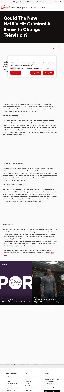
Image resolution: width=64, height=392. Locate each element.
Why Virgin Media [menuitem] (22, 8)
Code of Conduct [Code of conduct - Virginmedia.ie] (29, 388)
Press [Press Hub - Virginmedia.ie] (7, 379)
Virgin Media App (42, 2)
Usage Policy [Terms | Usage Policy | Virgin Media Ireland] (28, 381)
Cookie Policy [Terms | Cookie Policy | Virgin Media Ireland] (28, 385)
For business (32, 2)
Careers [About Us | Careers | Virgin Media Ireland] (8, 381)
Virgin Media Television (21, 2)
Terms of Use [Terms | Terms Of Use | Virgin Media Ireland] (28, 379)
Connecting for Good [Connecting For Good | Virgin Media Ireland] (11, 383)
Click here (13, 68)
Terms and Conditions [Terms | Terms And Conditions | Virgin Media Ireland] (30, 376)
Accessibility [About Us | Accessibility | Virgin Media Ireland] (9, 385)
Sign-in (51, 2)
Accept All (48, 73)
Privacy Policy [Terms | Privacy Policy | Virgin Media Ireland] (28, 390)
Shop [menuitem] (13, 8)
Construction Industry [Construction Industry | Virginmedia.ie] (49, 381)
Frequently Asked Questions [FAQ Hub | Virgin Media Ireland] (51, 379)
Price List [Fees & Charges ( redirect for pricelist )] (27, 383)
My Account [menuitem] (34, 8)
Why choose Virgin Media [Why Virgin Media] (12, 388)
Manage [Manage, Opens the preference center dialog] (15, 73)
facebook (59, 48)
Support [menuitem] (42, 8)
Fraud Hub (46, 386)
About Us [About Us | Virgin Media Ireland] (8, 376)
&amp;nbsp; (22, 254)
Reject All (36, 73)
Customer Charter (10, 390)
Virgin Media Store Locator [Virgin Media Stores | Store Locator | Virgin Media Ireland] (51, 383)
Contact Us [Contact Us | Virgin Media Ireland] (47, 377)
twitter (54, 48)
